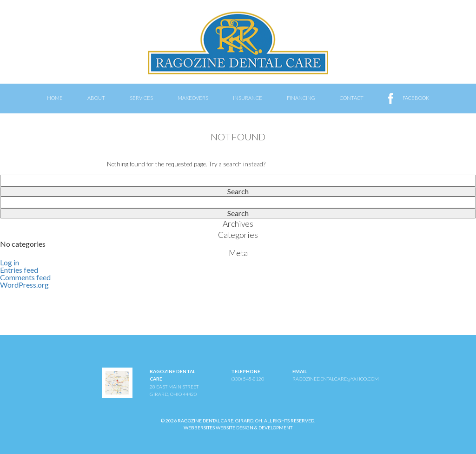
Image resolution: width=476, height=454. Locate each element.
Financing (301, 98)
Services (141, 98)
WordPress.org (24, 284)
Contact (352, 98)
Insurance (247, 98)
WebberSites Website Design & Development (238, 427)
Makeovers (193, 98)
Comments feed (25, 277)
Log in (9, 262)
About (96, 98)
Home (55, 98)
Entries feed (19, 269)
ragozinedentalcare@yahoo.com (335, 379)
